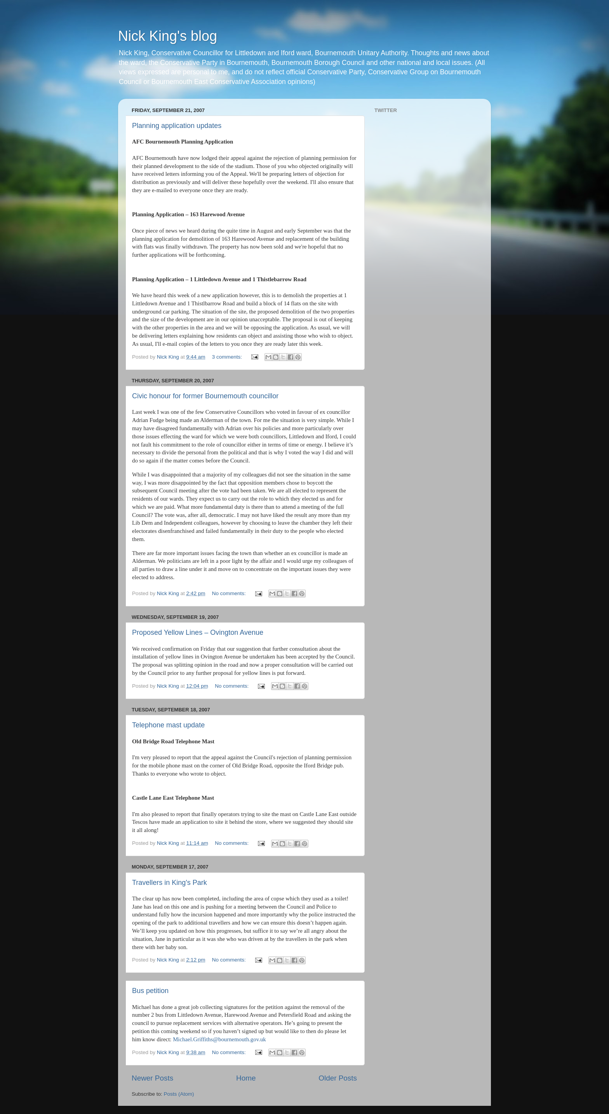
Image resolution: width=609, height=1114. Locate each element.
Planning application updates (176, 126)
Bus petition (150, 991)
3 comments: (228, 357)
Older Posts (337, 1078)
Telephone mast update (168, 725)
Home (246, 1078)
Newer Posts (152, 1078)
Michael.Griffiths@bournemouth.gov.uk (219, 1039)
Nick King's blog (167, 36)
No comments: (229, 593)
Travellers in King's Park (169, 882)
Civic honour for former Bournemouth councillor (205, 396)
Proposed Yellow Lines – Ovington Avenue (197, 632)
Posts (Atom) (179, 1094)
